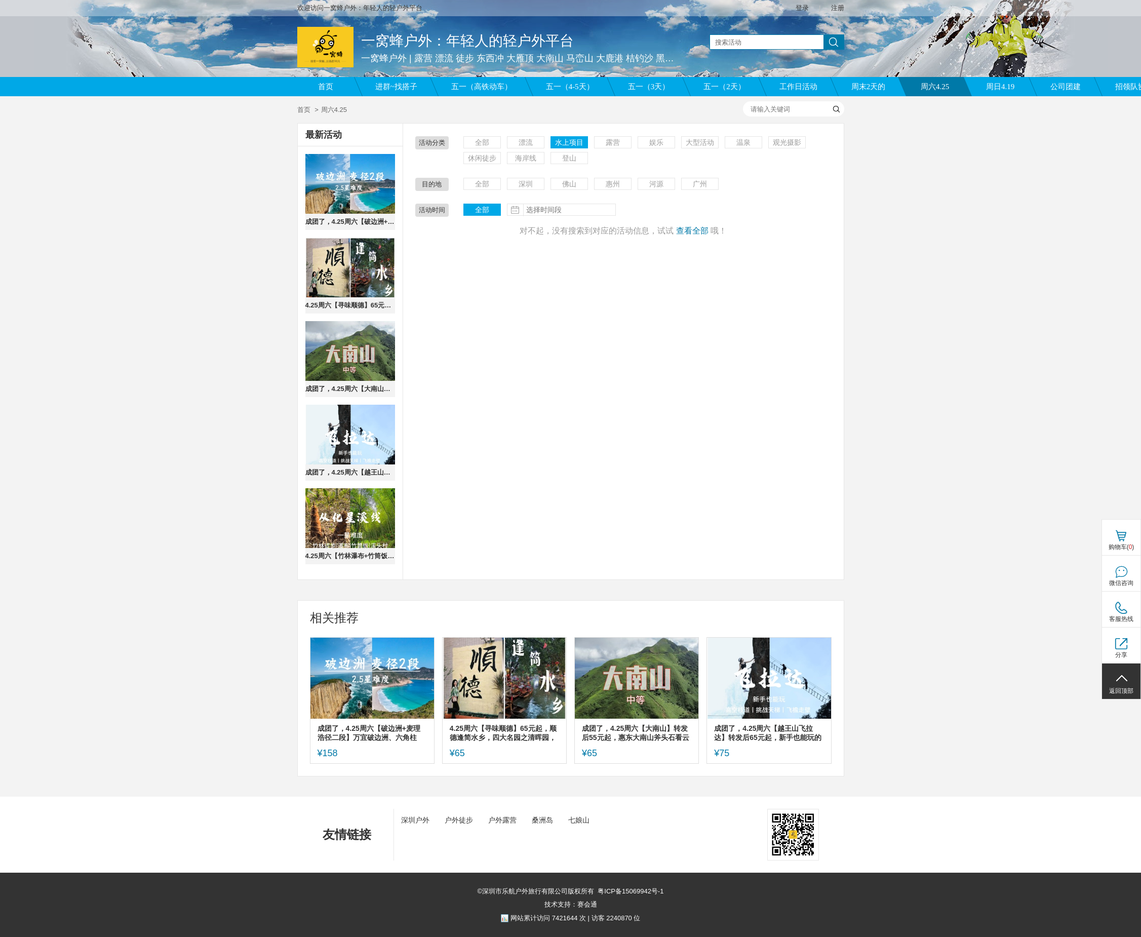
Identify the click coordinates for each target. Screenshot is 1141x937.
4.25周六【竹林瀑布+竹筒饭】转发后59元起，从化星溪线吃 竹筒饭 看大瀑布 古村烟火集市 (350, 556)
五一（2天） (724, 87)
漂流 (526, 142)
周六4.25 (935, 87)
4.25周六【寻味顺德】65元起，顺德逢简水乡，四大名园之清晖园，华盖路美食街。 (350, 305)
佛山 (569, 184)
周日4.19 (1000, 87)
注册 (837, 8)
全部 (482, 142)
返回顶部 (1121, 690)
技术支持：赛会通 (570, 904)
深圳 (526, 184)
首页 (325, 87)
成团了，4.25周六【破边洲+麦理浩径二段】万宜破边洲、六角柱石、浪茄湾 (350, 221)
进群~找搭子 (396, 87)
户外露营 (502, 820)
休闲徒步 (482, 158)
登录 (802, 8)
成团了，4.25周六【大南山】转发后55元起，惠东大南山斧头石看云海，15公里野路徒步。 (350, 389)
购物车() (1121, 547)
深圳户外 (415, 820)
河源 (656, 184)
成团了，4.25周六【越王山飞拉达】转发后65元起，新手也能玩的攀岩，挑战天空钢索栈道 (350, 472)
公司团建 (1065, 87)
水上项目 (569, 142)
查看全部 (692, 230)
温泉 (743, 142)
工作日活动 (798, 87)
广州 (700, 184)
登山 (569, 158)
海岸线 (525, 158)
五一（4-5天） (570, 87)
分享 (1121, 654)
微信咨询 (1121, 583)
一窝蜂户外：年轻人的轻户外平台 (467, 41)
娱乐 (656, 142)
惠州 (613, 184)
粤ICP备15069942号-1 (630, 891)
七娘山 (578, 820)
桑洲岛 (542, 820)
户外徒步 (459, 820)
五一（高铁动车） (481, 87)
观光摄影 (787, 142)
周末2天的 (868, 87)
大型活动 (700, 142)
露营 (613, 142)
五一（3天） (649, 87)
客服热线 (1121, 618)
